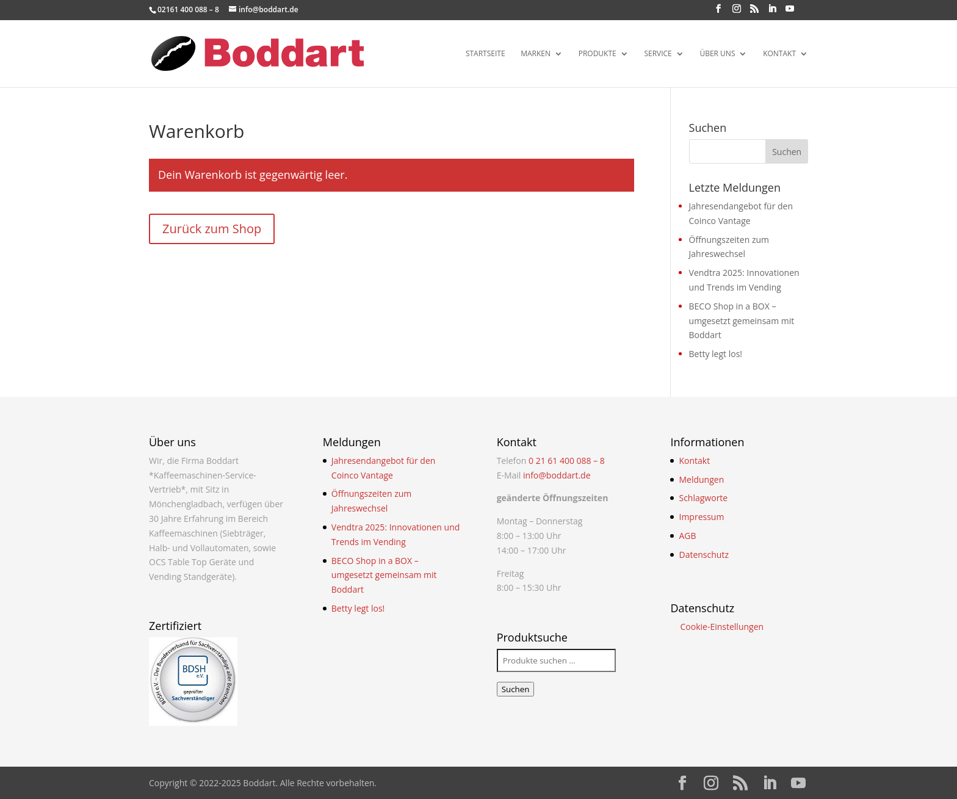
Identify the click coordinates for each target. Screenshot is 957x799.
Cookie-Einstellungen (722, 626)
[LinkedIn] (772, 12)
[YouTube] (789, 12)
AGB (687, 535)
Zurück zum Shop (211, 228)
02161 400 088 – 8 (188, 9)
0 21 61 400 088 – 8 (567, 460)
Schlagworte (703, 498)
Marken (536, 54)
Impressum (701, 516)
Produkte (597, 54)
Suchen (516, 689)
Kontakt (779, 54)
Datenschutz (703, 554)
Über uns (717, 54)
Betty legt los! (716, 354)
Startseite (485, 54)
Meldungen (701, 479)
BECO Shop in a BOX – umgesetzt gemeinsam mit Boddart (742, 320)
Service (657, 54)
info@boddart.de (557, 475)
